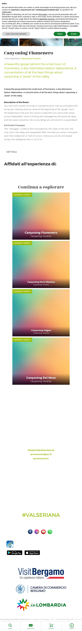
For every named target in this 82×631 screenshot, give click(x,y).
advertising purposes (47, 19)
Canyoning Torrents (31, 58)
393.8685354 (43, 446)
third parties (43, 14)
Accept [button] (73, 34)
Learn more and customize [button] (16, 34)
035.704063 (43, 441)
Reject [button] (59, 34)
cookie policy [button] (6, 12)
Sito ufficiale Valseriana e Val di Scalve (14, 619)
